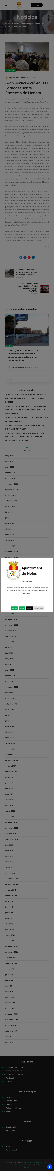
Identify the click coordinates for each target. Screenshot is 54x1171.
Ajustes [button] (29, 608)
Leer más (14, 608)
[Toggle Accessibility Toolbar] (49, 1166)
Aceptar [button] (22, 608)
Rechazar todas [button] (38, 608)
